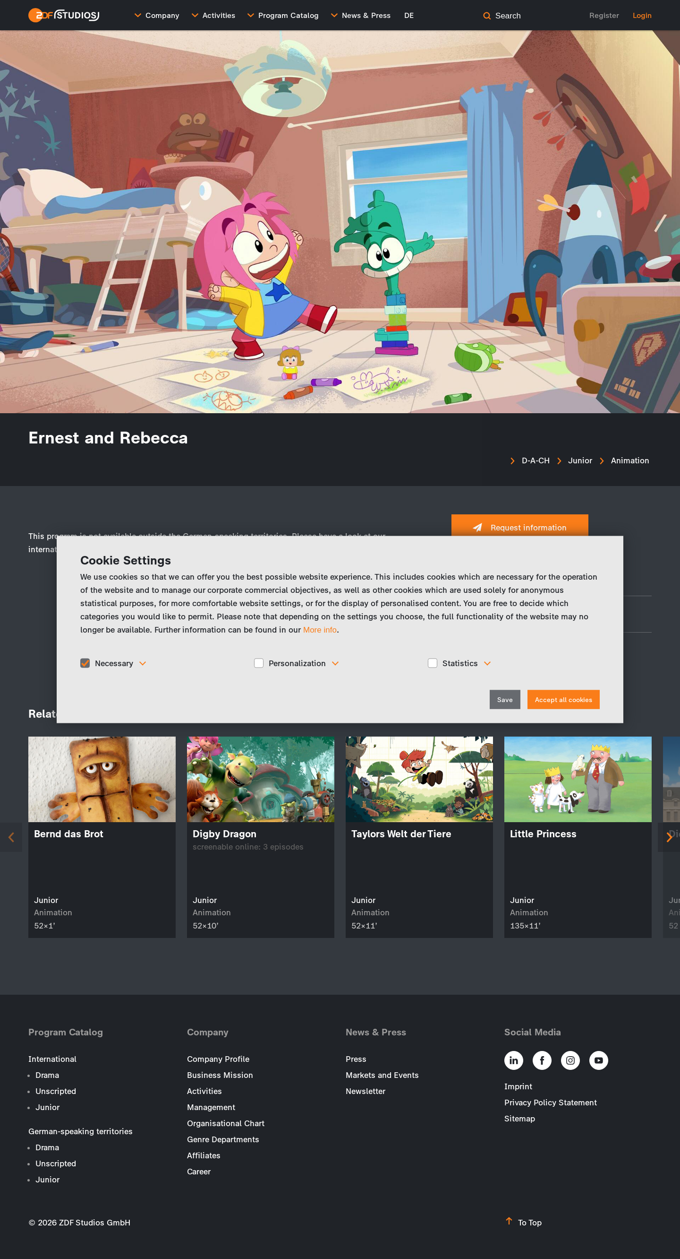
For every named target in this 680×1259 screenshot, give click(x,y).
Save (505, 700)
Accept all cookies (563, 700)
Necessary (114, 663)
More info (320, 629)
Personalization (297, 663)
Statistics (460, 663)
